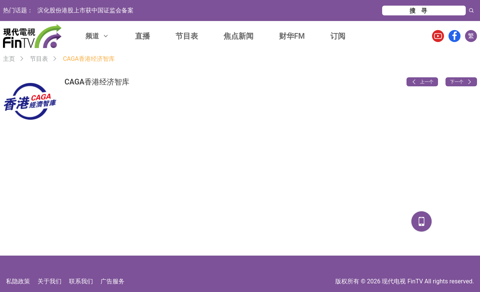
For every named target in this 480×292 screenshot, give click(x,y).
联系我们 (81, 281)
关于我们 (50, 281)
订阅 (337, 36)
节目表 (187, 36)
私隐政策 (18, 281)
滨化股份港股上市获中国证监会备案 (86, 10)
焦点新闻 (239, 36)
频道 (98, 36)
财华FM (292, 36)
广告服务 (112, 281)
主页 (9, 58)
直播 (142, 36)
